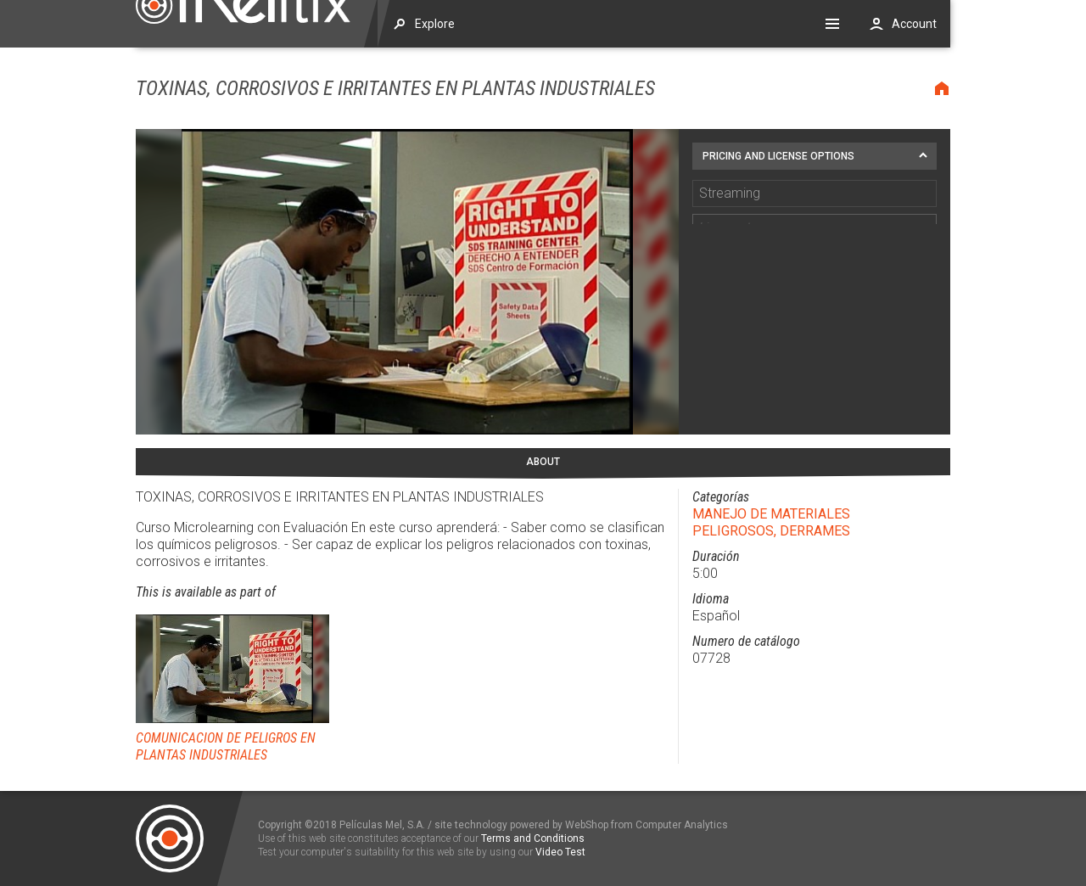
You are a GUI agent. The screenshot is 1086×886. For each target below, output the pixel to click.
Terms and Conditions (533, 838)
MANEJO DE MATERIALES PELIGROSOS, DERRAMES (771, 522)
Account (914, 24)
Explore (435, 24)
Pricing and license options (778, 156)
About (543, 462)
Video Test (560, 852)
